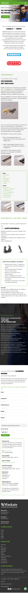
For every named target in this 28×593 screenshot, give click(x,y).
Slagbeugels (6, 180)
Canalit (2, 532)
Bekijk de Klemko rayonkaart (8, 462)
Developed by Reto (16, 589)
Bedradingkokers (7, 197)
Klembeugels (6, 175)
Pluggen (5, 183)
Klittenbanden (6, 181)
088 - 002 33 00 (4, 524)
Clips (4, 176)
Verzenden (5, 435)
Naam (3, 392)
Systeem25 (6, 187)
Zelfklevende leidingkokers (6, 556)
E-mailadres (4, 398)
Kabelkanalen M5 (7, 195)
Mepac (2, 533)
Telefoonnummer (5, 405)
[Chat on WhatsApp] (25, 588)
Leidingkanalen (4, 559)
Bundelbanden (6, 178)
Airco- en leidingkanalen (8, 192)
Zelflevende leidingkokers (9, 189)
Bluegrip (2, 537)
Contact (4, 16)
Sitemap (3, 582)
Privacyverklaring (5, 587)
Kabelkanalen (3, 558)
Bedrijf (3, 411)
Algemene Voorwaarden (6, 584)
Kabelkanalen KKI (7, 190)
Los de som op (5, 429)
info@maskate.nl (8, 451)
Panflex (13, 89)
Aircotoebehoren (7, 193)
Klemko (4, 89)
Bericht (3, 418)
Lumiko (2, 535)
